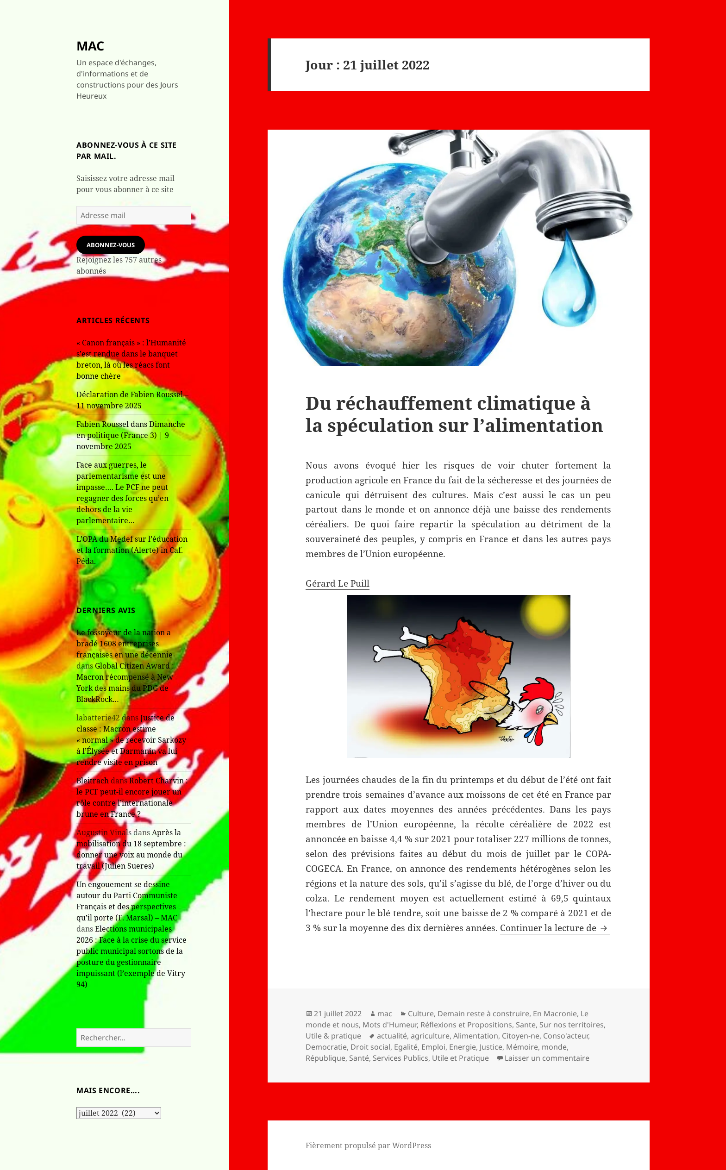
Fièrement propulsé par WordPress (368, 1145)
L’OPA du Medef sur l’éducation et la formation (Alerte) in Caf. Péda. (132, 550)
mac (384, 1013)
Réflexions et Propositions (466, 1025)
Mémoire (522, 1047)
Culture (421, 1013)
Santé (359, 1058)
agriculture (430, 1036)
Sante (526, 1025)
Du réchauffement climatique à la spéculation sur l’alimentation (454, 413)
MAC (90, 45)
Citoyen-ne (520, 1036)
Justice (491, 1047)
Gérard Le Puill (337, 583)
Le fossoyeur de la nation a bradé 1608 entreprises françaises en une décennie (124, 643)
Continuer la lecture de (555, 928)
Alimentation (475, 1036)
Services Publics (400, 1058)
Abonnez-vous (111, 245)
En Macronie (555, 1013)
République (325, 1058)
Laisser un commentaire (547, 1058)
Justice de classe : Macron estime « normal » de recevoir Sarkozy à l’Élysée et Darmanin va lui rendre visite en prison (131, 740)
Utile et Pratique (460, 1058)
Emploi (433, 1047)
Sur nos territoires (571, 1025)
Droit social (370, 1047)
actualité (392, 1036)
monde (554, 1047)
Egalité (406, 1047)
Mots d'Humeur (390, 1025)
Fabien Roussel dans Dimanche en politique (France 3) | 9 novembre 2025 (130, 435)
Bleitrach (92, 781)
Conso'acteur (565, 1036)
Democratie (326, 1047)
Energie (462, 1047)
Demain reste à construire (483, 1013)
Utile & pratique (333, 1036)
